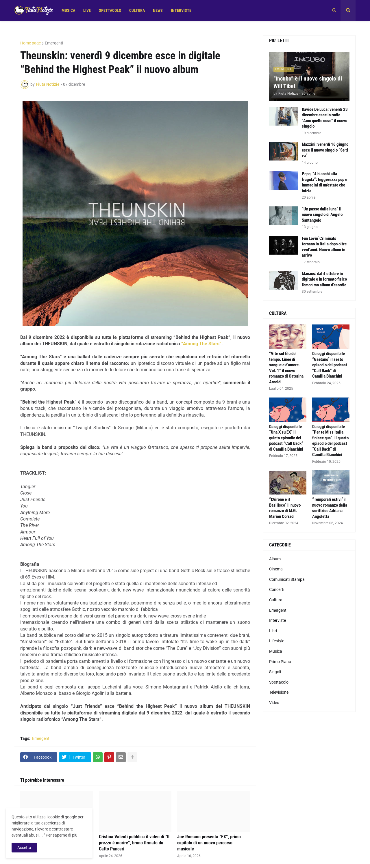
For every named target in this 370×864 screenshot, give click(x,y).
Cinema (276, 569)
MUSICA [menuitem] (68, 10)
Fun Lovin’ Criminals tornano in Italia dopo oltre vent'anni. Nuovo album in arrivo (324, 247)
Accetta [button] (24, 847)
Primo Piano (280, 661)
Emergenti (54, 43)
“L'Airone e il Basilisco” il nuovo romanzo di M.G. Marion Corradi (285, 508)
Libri (273, 630)
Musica (275, 651)
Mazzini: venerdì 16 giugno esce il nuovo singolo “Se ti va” (325, 150)
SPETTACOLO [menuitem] (110, 10)
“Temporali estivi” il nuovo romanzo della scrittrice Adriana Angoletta (329, 508)
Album (275, 559)
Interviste (277, 620)
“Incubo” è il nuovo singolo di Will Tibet (307, 82)
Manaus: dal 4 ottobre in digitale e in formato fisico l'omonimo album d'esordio (324, 279)
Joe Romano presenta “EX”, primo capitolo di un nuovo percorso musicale (209, 843)
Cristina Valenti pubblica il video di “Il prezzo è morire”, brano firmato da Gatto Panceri (134, 843)
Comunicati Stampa (287, 579)
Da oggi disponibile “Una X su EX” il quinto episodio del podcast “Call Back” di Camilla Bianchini (286, 438)
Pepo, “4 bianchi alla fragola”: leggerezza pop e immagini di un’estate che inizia (324, 182)
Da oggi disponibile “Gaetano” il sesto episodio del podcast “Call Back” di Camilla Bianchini (329, 365)
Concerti (276, 589)
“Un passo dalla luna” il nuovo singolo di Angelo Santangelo (322, 214)
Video (274, 702)
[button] (334, 10)
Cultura (275, 600)
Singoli (275, 671)
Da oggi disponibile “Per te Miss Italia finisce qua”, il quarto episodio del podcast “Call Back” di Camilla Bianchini (330, 441)
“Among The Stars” (201, 343)
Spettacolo (278, 682)
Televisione (278, 692)
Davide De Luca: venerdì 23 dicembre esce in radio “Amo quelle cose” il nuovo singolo (325, 118)
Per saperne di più (61, 835)
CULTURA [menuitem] (137, 10)
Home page (30, 43)
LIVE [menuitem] (87, 10)
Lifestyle (276, 641)
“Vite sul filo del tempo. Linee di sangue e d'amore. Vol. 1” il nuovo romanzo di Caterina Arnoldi (286, 368)
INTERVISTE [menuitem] (181, 10)
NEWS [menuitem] (158, 10)
